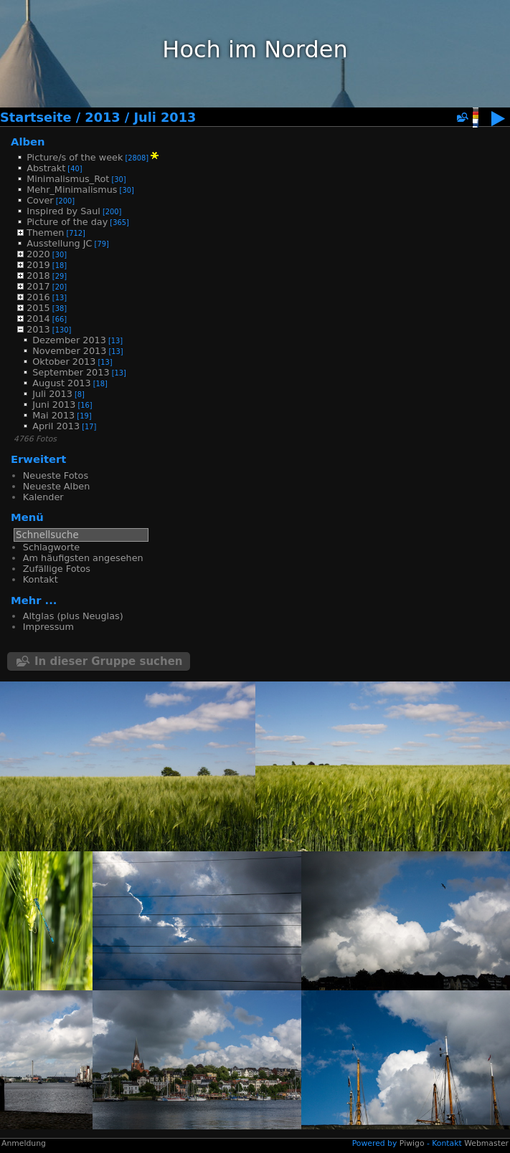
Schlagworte (51, 547)
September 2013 (70, 372)
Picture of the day (67, 221)
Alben (28, 141)
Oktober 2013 (63, 361)
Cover (40, 200)
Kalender (43, 497)
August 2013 (61, 383)
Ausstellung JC (59, 243)
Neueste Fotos (55, 475)
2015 (38, 307)
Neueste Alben (56, 486)
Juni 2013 (53, 404)
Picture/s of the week (75, 157)
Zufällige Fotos (56, 568)
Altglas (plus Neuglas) (73, 616)
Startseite (36, 117)
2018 (38, 275)
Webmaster (486, 1143)
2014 (38, 318)
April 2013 (56, 426)
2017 (38, 286)
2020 (38, 254)
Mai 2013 (53, 415)
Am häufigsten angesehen (83, 557)
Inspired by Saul (63, 211)
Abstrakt (46, 168)
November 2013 (69, 350)
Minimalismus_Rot (68, 178)
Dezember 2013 (69, 340)
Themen (45, 232)
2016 (38, 297)
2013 (102, 117)
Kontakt (40, 579)
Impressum (48, 626)
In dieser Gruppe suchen (108, 661)
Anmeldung (23, 1143)
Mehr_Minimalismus (72, 189)
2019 (38, 264)
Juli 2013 (164, 117)
